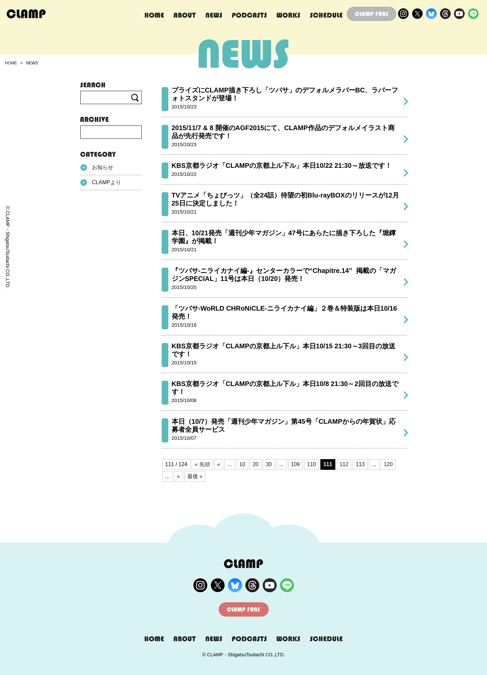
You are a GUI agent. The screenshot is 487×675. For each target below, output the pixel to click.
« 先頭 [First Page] (202, 464)
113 (360, 464)
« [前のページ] (218, 464)
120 (388, 464)
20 (256, 464)
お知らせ (96, 167)
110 (311, 464)
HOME (11, 63)
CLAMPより (100, 182)
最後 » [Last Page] (194, 476)
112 (344, 464)
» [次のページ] (178, 476)
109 (295, 464)
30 (269, 464)
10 (242, 464)
